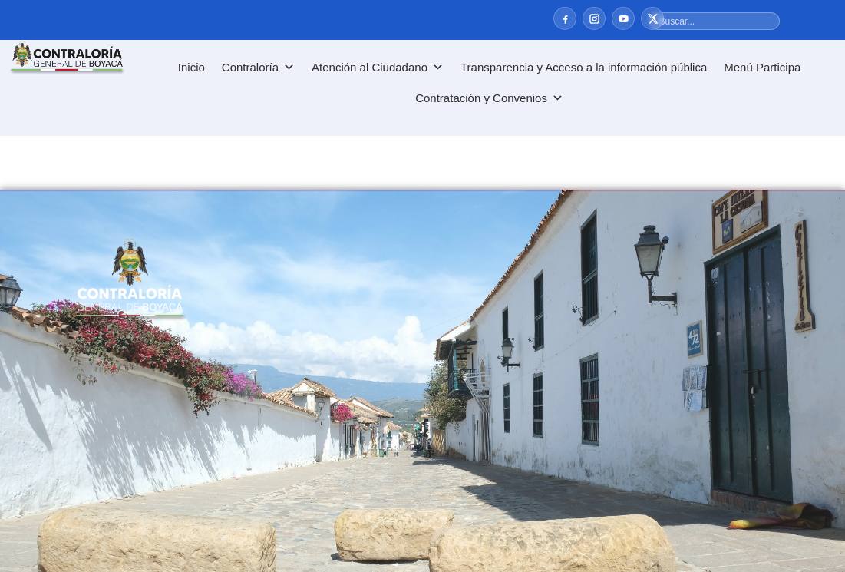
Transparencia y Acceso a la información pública (583, 67)
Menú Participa (762, 67)
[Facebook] (564, 18)
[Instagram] (594, 18)
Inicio (191, 67)
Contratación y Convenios (489, 98)
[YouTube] (623, 18)
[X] (652, 18)
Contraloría (258, 67)
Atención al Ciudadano (378, 67)
